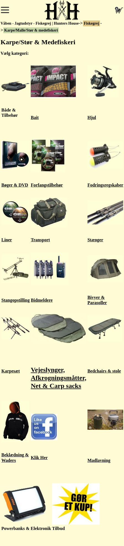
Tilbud (58, 528)
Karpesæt (10, 371)
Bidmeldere (42, 300)
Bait (34, 117)
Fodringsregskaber (105, 185)
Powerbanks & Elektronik (26, 528)
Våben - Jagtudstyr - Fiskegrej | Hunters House (40, 23)
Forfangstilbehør (47, 185)
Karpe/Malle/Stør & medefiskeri (31, 30)
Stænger (95, 239)
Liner (6, 239)
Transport (40, 239)
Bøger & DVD (14, 185)
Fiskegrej (91, 23)
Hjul (91, 117)
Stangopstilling (15, 300)
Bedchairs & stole (104, 371)
